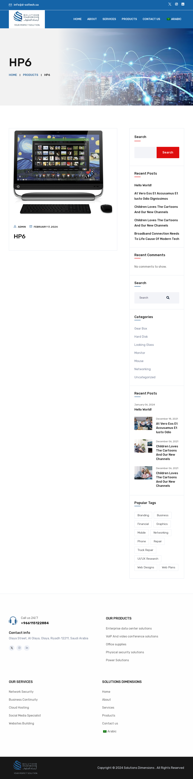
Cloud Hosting (19, 707)
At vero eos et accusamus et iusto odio (167, 428)
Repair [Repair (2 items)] (158, 541)
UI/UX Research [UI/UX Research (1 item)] (147, 558)
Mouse (138, 361)
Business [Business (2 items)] (162, 515)
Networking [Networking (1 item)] (160, 532)
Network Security (21, 691)
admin (22, 226)
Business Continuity (23, 699)
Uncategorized (144, 377)
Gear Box (140, 328)
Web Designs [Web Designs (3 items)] (145, 567)
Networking (142, 369)
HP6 (19, 236)
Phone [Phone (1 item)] (141, 541)
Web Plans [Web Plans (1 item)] (168, 567)
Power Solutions (117, 660)
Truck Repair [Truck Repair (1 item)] (145, 550)
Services (109, 19)
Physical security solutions (125, 652)
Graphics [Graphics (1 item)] (162, 524)
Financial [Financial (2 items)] (143, 524)
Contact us (151, 19)
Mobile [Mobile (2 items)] (141, 532)
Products (129, 19)
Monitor (139, 353)
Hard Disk (141, 336)
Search (140, 137)
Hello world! (143, 185)
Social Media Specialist (25, 715)
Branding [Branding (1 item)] (143, 515)
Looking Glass (144, 345)
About (92, 19)
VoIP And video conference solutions (132, 636)
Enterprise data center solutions (129, 628)
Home (78, 19)
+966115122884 (35, 623)
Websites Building (21, 723)
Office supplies (116, 644)
